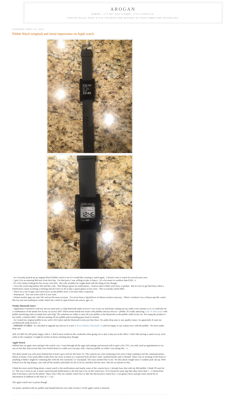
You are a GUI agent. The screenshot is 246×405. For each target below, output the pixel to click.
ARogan (123, 9)
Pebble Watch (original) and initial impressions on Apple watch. (53, 34)
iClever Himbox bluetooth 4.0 (88, 325)
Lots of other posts (154, 311)
